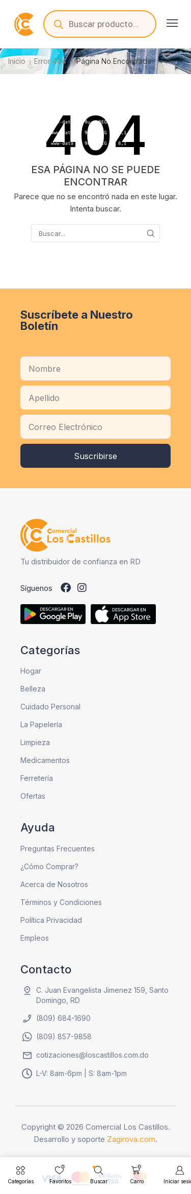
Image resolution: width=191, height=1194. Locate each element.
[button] (172, 23)
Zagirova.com (131, 1139)
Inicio (16, 61)
